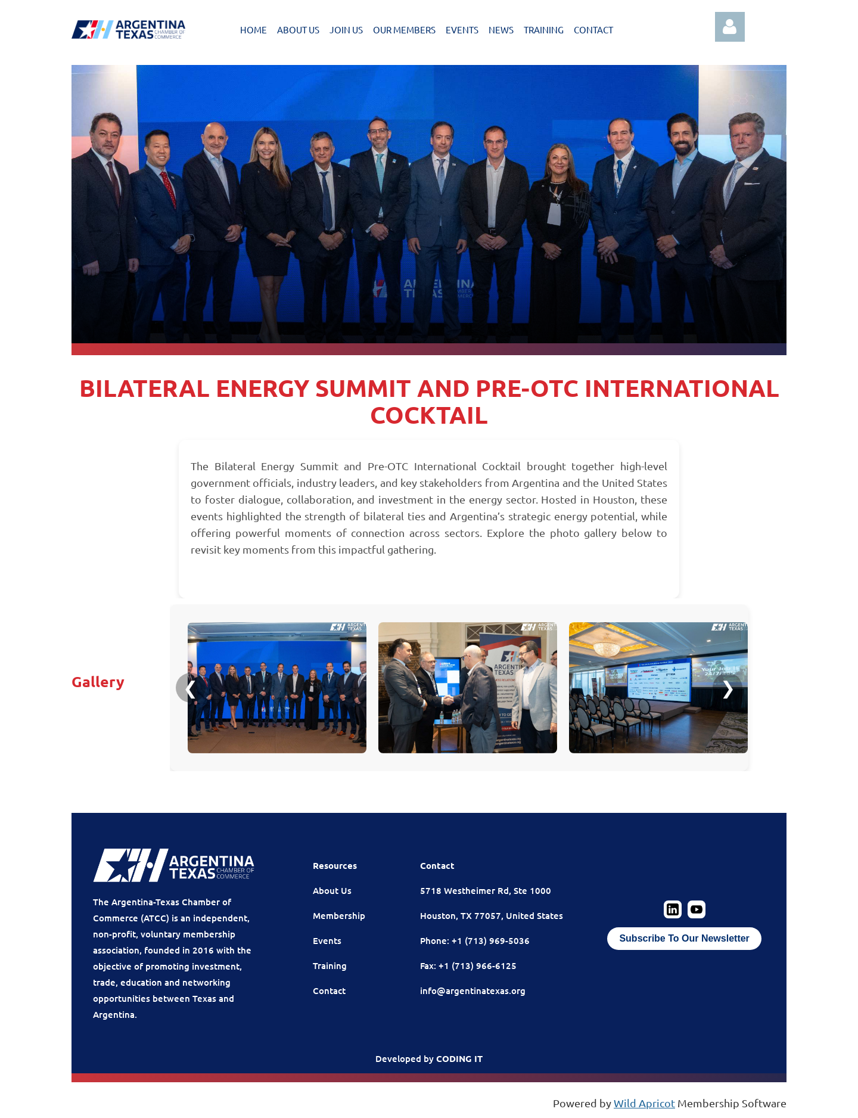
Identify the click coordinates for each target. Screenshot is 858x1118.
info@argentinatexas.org (473, 990)
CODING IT (459, 1058)
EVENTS (462, 29)
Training (330, 965)
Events (327, 940)
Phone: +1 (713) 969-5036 (475, 940)
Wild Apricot (644, 1103)
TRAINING (544, 29)
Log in (730, 27)
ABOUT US (298, 29)
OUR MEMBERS (404, 29)
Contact (329, 990)
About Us (332, 890)
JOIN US (346, 29)
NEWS (501, 29)
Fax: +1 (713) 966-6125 (468, 965)
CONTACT (593, 29)
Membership (339, 915)
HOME (253, 29)
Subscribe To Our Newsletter (684, 938)
